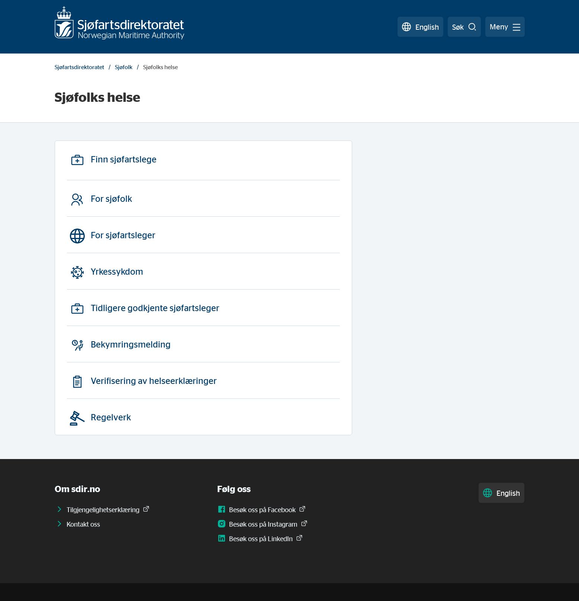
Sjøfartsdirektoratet (79, 67)
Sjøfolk (123, 67)
